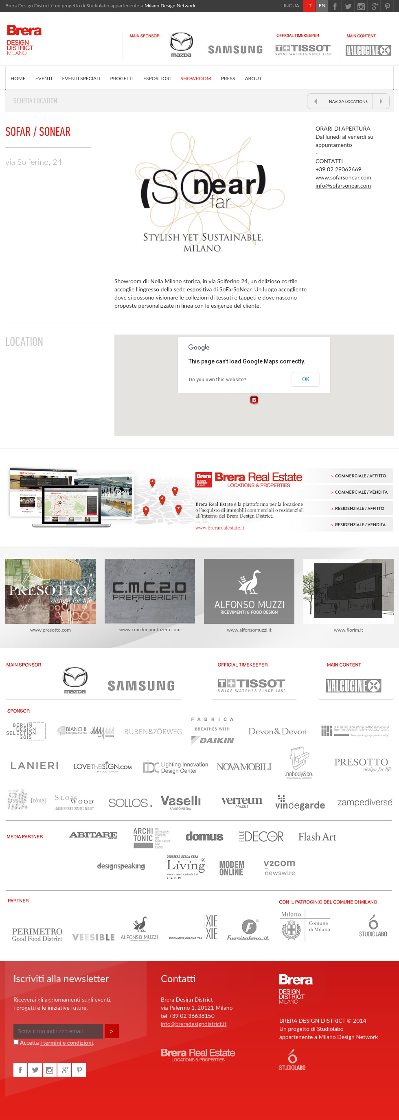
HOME (18, 78)
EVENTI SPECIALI (81, 78)
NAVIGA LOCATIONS (348, 101)
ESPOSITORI (157, 78)
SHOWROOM (195, 78)
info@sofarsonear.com (343, 185)
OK (305, 379)
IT (309, 5)
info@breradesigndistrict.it (193, 1023)
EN (322, 5)
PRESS (228, 78)
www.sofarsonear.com (343, 177)
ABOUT (253, 78)
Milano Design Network (170, 5)
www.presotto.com (50, 596)
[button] (254, 400)
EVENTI (44, 78)
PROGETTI (122, 78)
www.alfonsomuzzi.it (249, 596)
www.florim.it (348, 596)
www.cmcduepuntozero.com (150, 595)
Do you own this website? (217, 380)
